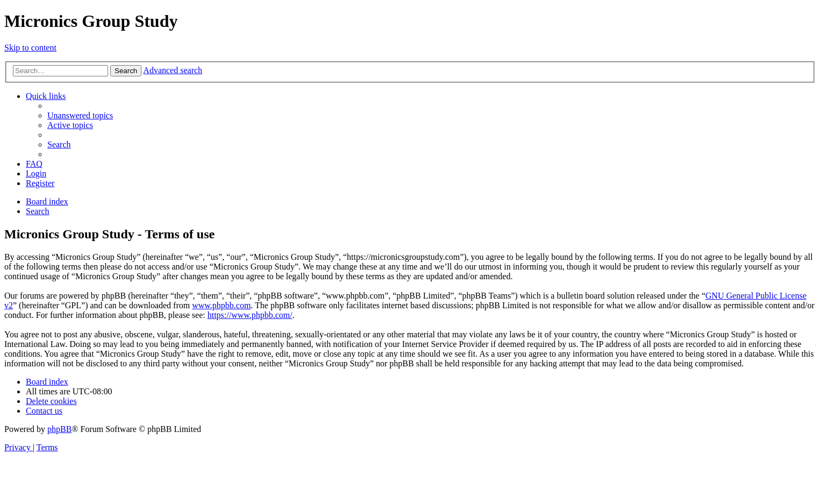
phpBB (59, 429)
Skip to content (30, 47)
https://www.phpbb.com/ (250, 315)
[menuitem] (80, 115)
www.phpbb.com (221, 305)
